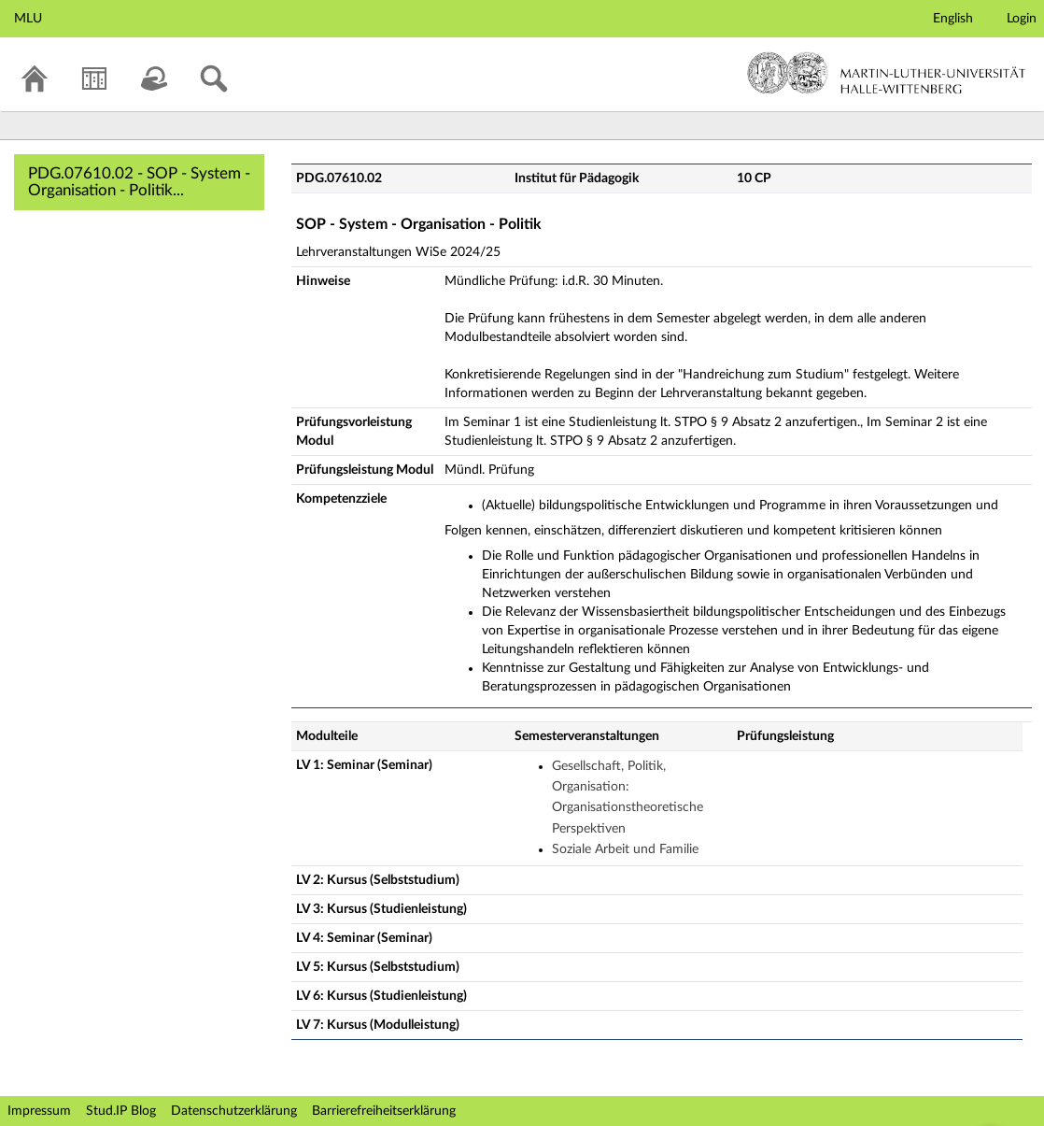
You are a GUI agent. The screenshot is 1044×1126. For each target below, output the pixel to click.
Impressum (39, 1111)
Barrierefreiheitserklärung (384, 1111)
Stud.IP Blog (121, 1111)
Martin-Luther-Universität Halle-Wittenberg (887, 73)
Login (1022, 18)
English (953, 18)
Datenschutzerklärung (234, 1111)
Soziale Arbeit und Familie (625, 849)
